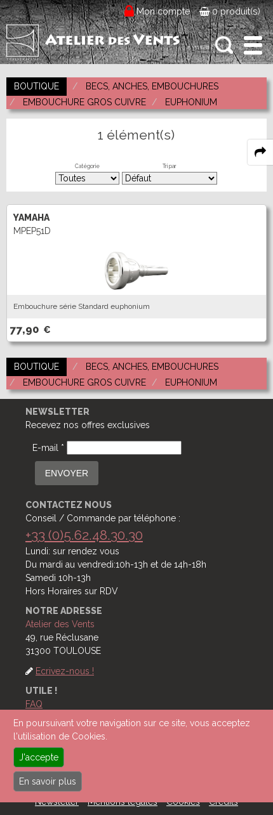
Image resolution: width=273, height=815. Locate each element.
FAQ (34, 704)
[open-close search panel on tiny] (224, 45)
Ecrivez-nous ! (65, 671)
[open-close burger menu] (253, 45)
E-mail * (48, 448)
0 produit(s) (229, 11)
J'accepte (38, 757)
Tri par (169, 166)
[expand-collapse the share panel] (260, 152)
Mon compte (163, 11)
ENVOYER (66, 473)
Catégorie (87, 166)
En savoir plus (47, 781)
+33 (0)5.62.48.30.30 (84, 535)
